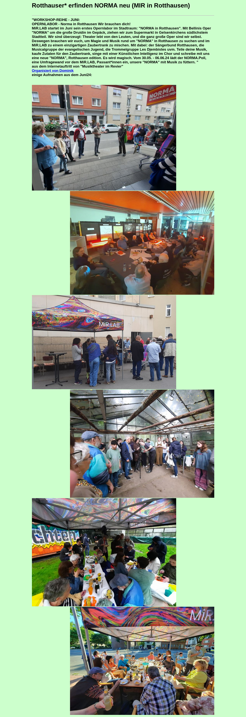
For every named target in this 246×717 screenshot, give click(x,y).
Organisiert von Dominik (53, 71)
